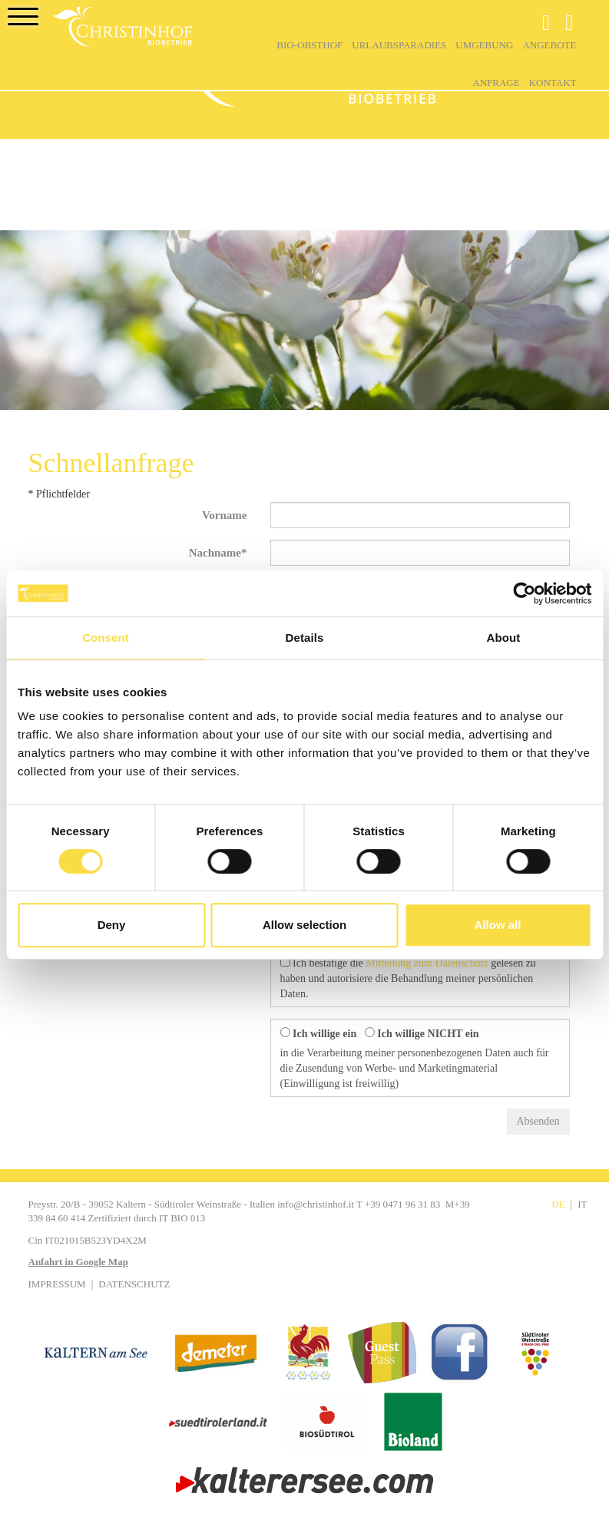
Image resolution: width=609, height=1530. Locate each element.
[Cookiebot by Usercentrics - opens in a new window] (524, 593)
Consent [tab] (105, 637)
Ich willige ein (318, 1033)
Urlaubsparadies (399, 45)
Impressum (57, 1284)
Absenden (538, 1121)
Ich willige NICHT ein (422, 1033)
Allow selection (304, 924)
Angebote (549, 45)
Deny (112, 924)
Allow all (498, 924)
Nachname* (218, 553)
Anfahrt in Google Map (78, 1261)
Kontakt (553, 82)
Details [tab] (305, 637)
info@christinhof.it (315, 1204)
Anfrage (495, 82)
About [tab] (504, 637)
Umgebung (484, 45)
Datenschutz (134, 1284)
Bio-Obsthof (309, 45)
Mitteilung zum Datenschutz (427, 963)
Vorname (224, 515)
